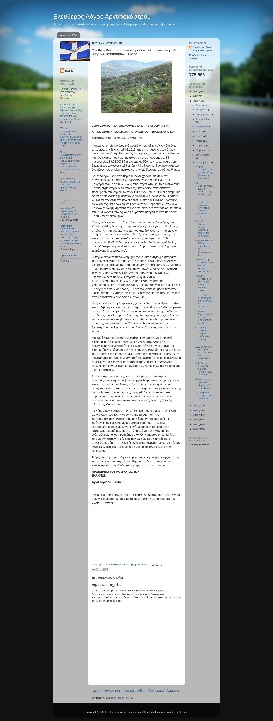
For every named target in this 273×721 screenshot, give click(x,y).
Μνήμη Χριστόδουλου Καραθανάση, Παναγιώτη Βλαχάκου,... (204, 172)
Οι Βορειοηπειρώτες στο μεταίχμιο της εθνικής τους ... (204, 190)
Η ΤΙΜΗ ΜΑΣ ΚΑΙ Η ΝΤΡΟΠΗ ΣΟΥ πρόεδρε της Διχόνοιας (70, 93)
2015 (196, 415)
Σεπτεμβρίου (202, 119)
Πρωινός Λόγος (69, 255)
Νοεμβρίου (202, 109)
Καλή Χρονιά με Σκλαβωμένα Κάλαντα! (203, 395)
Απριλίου (201, 145)
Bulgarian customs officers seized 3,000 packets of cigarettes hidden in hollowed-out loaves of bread (70, 239)
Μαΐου (199, 140)
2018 (196, 101)
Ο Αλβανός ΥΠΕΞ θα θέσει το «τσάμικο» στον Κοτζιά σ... (202, 334)
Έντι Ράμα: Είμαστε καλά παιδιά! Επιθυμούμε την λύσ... (203, 317)
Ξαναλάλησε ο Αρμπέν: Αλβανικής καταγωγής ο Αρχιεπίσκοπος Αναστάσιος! (70, 184)
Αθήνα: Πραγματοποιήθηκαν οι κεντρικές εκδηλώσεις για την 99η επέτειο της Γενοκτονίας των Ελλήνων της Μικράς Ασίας (71, 162)
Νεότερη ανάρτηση (106, 690)
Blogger (183, 712)
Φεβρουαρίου (203, 155)
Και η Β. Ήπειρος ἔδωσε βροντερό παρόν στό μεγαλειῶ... (202, 228)
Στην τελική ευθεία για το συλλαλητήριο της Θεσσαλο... (204, 301)
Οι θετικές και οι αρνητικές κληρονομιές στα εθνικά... (203, 383)
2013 (196, 424)
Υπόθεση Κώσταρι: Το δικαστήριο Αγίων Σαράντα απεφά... (203, 283)
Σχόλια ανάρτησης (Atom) (119, 698)
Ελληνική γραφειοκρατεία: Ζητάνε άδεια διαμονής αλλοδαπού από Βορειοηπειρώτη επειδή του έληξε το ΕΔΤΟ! (71, 137)
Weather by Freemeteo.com (199, 445)
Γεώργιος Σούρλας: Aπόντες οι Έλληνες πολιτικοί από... (202, 209)
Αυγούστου (202, 126)
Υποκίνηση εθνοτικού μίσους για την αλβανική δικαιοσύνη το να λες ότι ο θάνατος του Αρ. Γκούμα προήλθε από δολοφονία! (71, 113)
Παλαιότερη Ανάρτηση (164, 690)
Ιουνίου (200, 136)
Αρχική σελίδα (68, 35)
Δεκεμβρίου (202, 105)
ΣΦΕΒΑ (64, 261)
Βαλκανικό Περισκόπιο (67, 227)
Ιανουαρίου (202, 162)
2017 (196, 405)
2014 (196, 419)
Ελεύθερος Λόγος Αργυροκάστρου (102, 16)
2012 (196, 429)
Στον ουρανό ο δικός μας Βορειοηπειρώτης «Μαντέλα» (204, 352)
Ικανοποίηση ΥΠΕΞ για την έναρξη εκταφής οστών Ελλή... (204, 265)
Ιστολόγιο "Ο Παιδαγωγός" (68, 209)
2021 (196, 91)
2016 (196, 410)
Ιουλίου (200, 131)
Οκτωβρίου (202, 114)
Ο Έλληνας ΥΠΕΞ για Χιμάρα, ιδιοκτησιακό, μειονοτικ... (203, 369)
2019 (196, 96)
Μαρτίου (201, 150)
